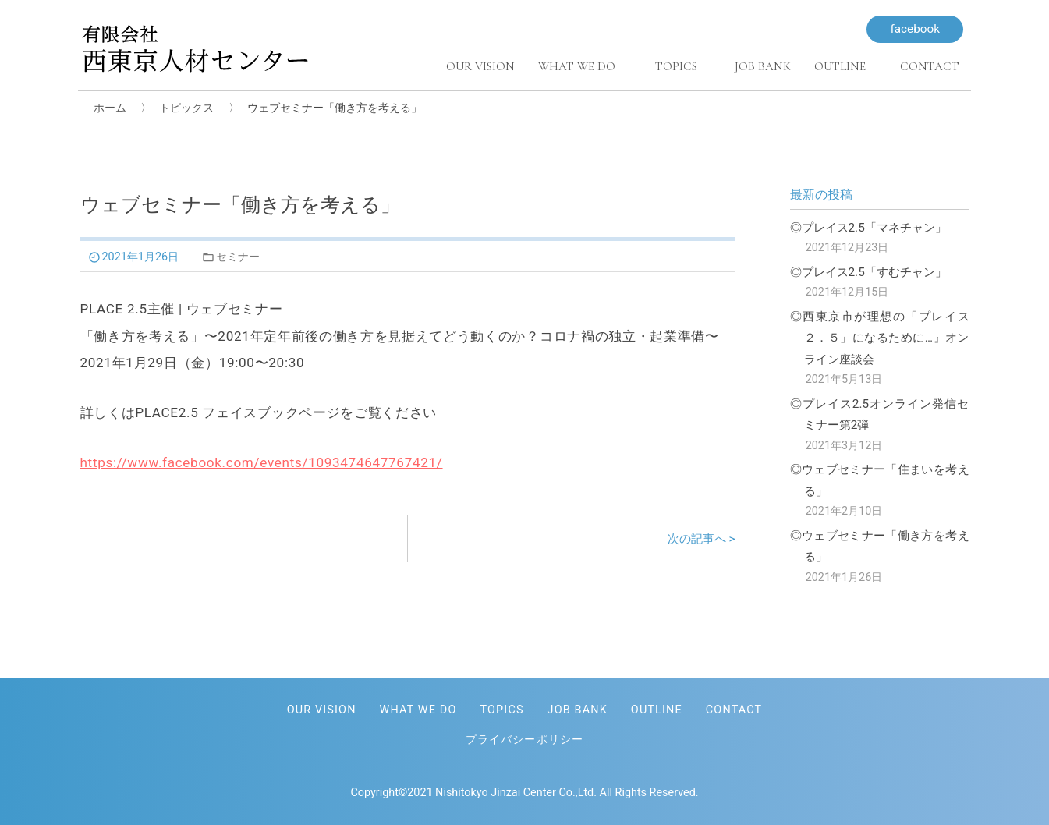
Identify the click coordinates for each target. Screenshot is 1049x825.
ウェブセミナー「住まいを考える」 (885, 480)
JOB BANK (578, 710)
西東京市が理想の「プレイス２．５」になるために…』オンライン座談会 (886, 338)
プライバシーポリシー (525, 739)
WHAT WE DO (418, 710)
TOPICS (501, 710)
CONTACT (734, 710)
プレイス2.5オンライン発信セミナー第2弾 (886, 415)
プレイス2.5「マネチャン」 (874, 228)
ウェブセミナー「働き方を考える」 (885, 547)
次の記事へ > (701, 539)
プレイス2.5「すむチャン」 (874, 272)
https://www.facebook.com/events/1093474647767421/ (261, 462)
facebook (915, 29)
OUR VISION (321, 710)
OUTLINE (656, 710)
